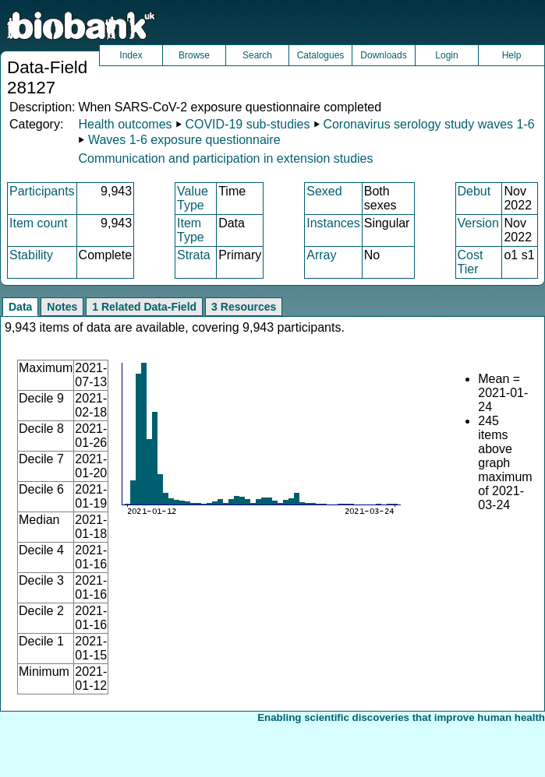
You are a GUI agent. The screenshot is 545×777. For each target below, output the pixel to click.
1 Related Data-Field (144, 307)
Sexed (324, 191)
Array (321, 255)
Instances (332, 223)
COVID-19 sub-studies (247, 124)
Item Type (190, 230)
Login (446, 55)
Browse (194, 55)
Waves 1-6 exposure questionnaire (184, 139)
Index (130, 55)
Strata (194, 255)
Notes (62, 307)
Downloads (383, 55)
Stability (31, 255)
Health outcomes (125, 124)
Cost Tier (470, 262)
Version (478, 223)
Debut (474, 191)
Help (512, 55)
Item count (38, 223)
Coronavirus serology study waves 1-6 (428, 124)
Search (257, 55)
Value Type (192, 198)
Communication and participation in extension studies (225, 158)
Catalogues (321, 55)
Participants (42, 191)
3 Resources (243, 307)
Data (20, 307)
